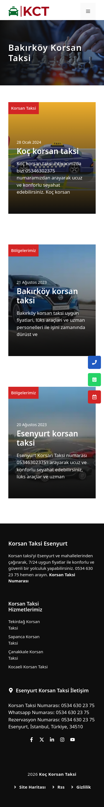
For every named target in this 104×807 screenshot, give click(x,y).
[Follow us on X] (41, 739)
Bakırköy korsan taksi (47, 296)
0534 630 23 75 (78, 705)
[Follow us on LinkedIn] (52, 739)
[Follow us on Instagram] (62, 739)
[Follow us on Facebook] (31, 739)
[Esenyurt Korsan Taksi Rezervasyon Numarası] (94, 397)
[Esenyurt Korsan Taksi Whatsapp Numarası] (94, 379)
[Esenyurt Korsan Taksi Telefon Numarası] (94, 362)
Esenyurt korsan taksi (47, 438)
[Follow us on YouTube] (72, 739)
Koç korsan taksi (48, 151)
